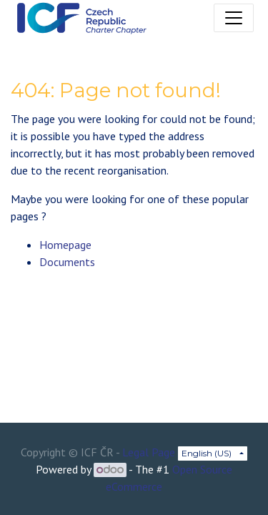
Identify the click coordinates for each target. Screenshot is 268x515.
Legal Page (148, 452)
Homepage (65, 244)
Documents (67, 262)
